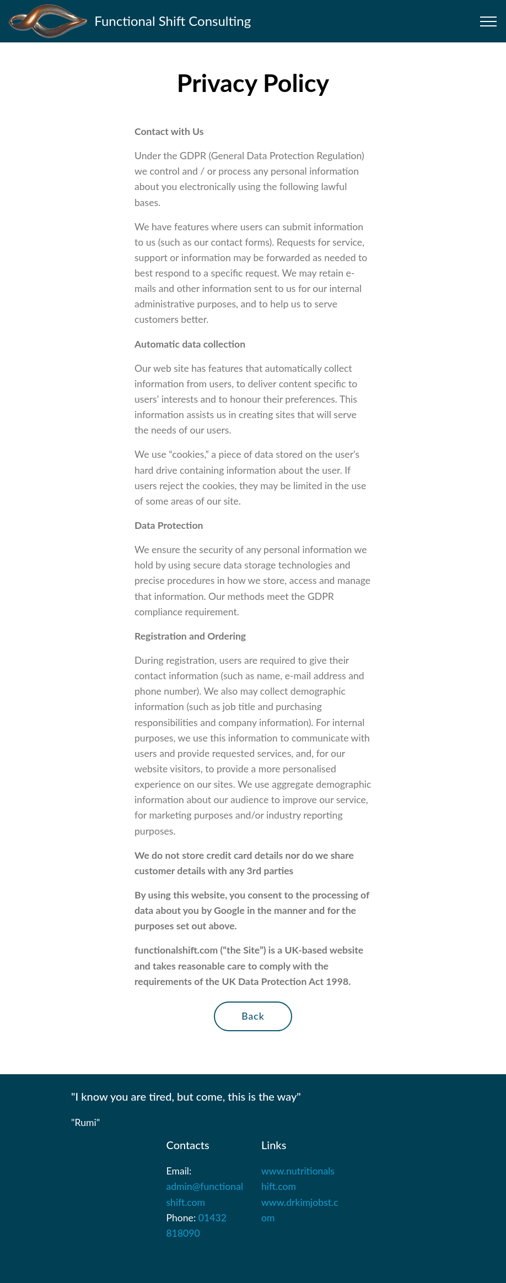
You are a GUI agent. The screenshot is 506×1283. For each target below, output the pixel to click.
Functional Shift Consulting (172, 21)
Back (253, 1016)
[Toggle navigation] (488, 21)
